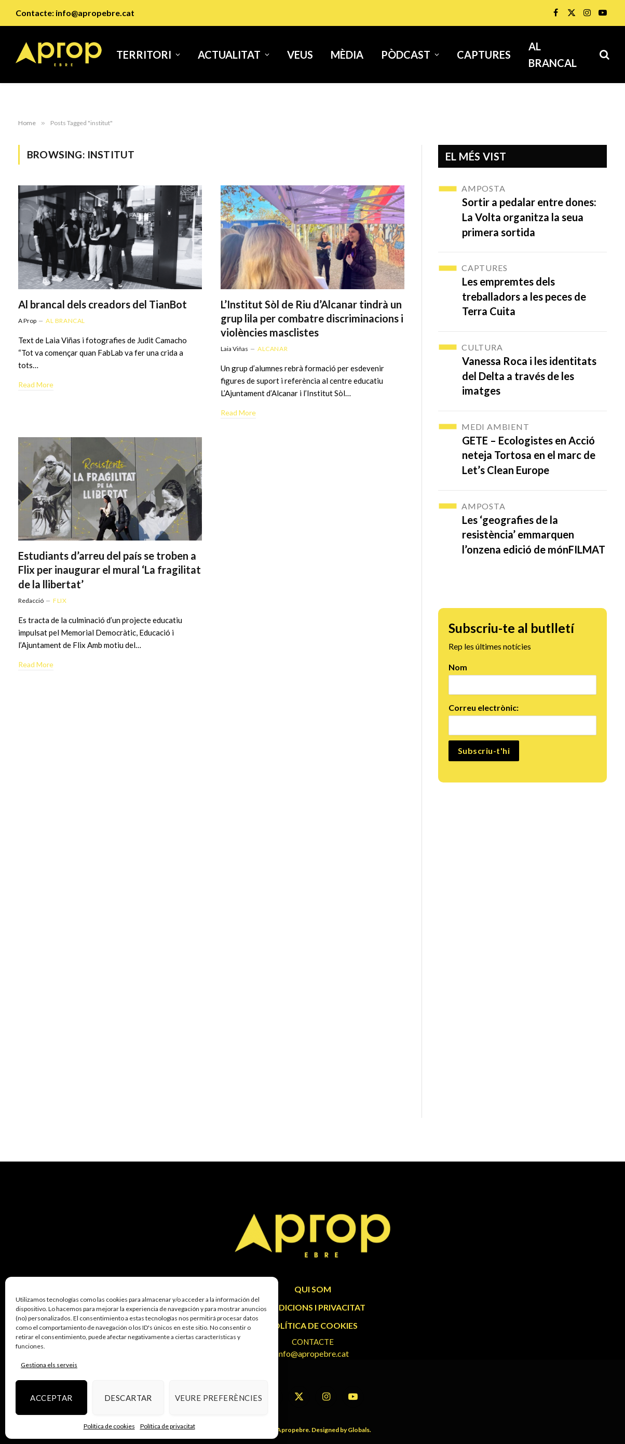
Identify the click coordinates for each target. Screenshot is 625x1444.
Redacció (31, 600)
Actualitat (229, 54)
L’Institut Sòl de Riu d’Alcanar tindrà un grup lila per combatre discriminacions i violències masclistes (312, 318)
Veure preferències (218, 1397)
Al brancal (552, 54)
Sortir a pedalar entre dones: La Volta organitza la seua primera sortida (529, 217)
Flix (59, 600)
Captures (484, 54)
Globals (359, 1430)
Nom (458, 667)
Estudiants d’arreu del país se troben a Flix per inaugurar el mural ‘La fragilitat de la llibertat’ (109, 569)
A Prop (27, 321)
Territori (143, 54)
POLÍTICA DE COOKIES (313, 1325)
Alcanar (272, 349)
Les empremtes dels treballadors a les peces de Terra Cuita (524, 296)
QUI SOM (312, 1289)
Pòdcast (405, 54)
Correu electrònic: (484, 707)
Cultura (482, 347)
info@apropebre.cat (95, 13)
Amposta (483, 188)
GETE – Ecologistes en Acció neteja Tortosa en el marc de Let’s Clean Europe (528, 455)
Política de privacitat (167, 1426)
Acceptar (51, 1397)
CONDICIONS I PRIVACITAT (312, 1307)
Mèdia (347, 54)
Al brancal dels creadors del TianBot (102, 304)
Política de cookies (109, 1426)
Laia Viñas (234, 349)
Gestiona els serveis (49, 1365)
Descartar (128, 1397)
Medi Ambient (495, 426)
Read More (35, 384)
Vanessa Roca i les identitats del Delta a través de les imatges (529, 376)
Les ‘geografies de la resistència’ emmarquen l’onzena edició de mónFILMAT (533, 535)
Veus (300, 54)
